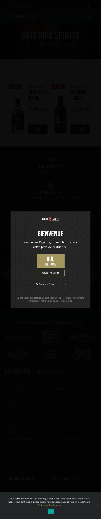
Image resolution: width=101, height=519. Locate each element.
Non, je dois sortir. (50, 272)
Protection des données (49, 505)
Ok (51, 511)
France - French (46, 284)
